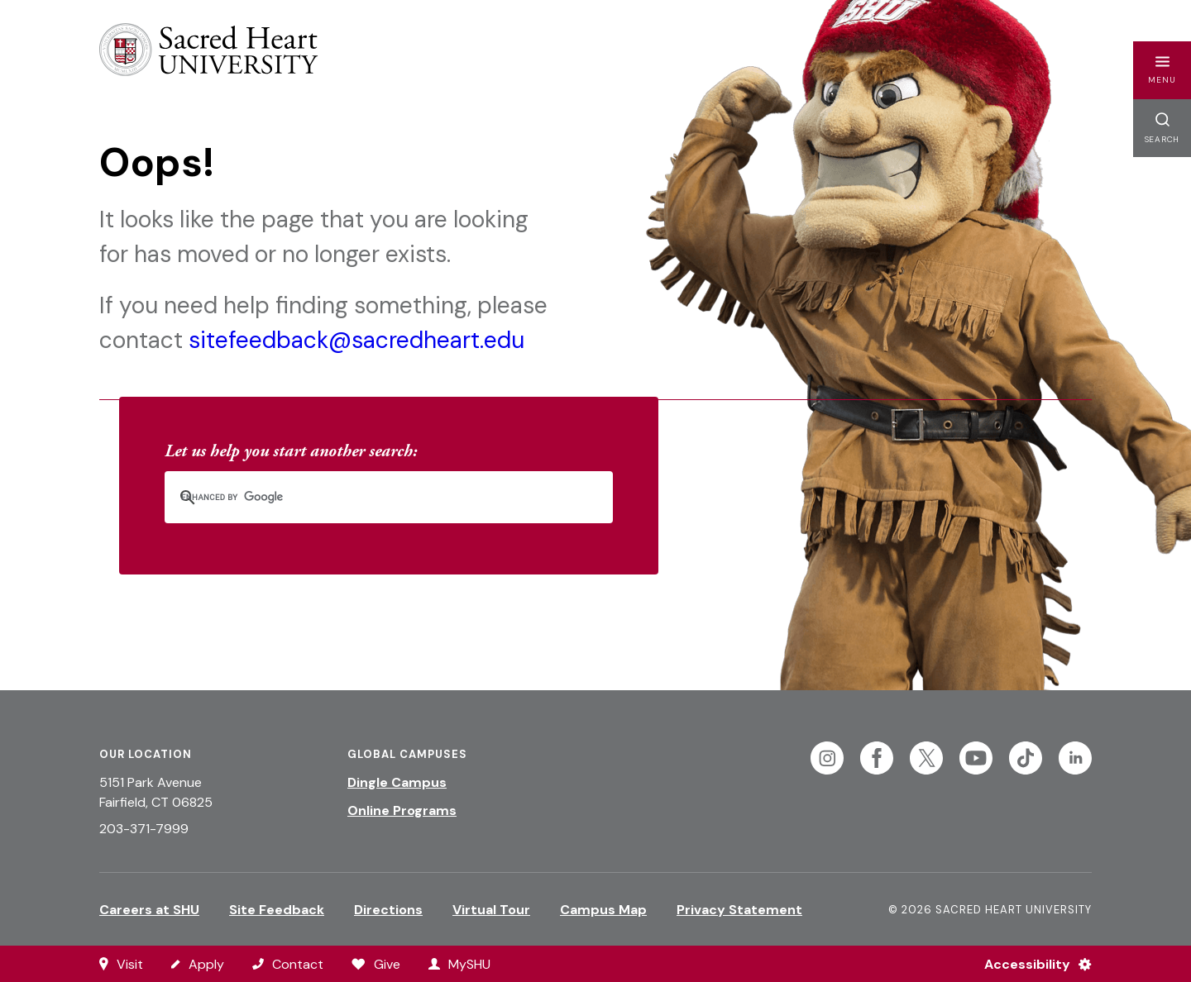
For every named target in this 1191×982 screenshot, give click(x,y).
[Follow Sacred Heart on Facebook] (877, 758)
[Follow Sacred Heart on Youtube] (976, 758)
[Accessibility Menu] (1031, 964)
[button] (1162, 70)
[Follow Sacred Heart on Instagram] (827, 758)
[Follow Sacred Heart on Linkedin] (1075, 758)
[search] (367, 497)
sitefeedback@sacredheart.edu (356, 340)
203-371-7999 (144, 828)
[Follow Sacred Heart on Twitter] (926, 758)
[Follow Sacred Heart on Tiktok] (1025, 758)
